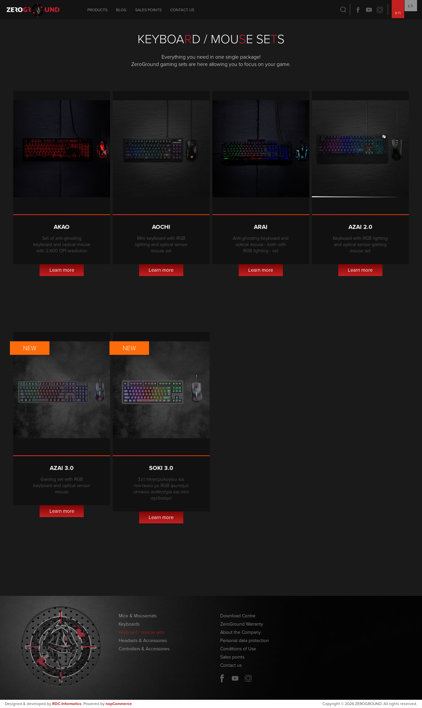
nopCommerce (119, 703)
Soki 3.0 (161, 468)
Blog (121, 10)
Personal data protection (244, 640)
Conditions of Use (238, 649)
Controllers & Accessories (144, 649)
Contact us (182, 10)
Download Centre (238, 616)
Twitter (380, 10)
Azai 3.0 (62, 468)
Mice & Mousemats (138, 616)
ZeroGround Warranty (241, 624)
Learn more (61, 270)
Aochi (161, 227)
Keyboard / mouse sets (141, 632)
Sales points (148, 10)
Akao (62, 227)
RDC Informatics (66, 703)
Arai (260, 227)
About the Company (240, 632)
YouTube (369, 10)
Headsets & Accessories (143, 640)
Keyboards (129, 624)
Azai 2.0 (360, 227)
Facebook (358, 10)
